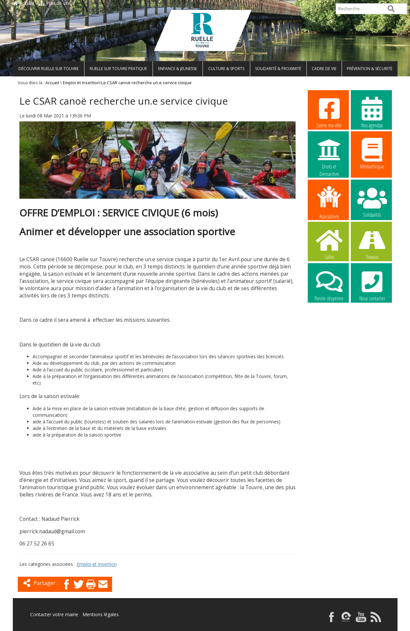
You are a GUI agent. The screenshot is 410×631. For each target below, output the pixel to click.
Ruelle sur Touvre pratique (118, 68)
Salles (329, 244)
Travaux (372, 244)
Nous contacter (372, 285)
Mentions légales (101, 614)
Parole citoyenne (329, 285)
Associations (329, 202)
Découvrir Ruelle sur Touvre (48, 68)
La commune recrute (329, 327)
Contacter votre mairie (54, 614)
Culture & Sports (226, 68)
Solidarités (372, 201)
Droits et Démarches (329, 154)
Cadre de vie (324, 68)
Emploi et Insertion (81, 83)
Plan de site (55, 3)
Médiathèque (372, 153)
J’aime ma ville (329, 112)
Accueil (23, 3)
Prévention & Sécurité (369, 68)
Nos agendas (372, 112)
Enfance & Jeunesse (177, 68)
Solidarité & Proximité (278, 68)
